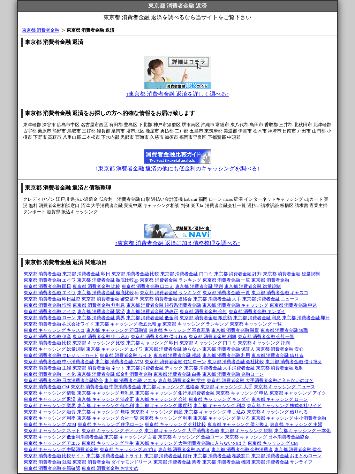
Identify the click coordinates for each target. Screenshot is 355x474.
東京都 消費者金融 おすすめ (110, 468)
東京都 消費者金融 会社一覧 (266, 336)
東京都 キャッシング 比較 (99, 342)
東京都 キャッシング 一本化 (302, 430)
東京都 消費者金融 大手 (217, 298)
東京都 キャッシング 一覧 (256, 324)
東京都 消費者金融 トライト (114, 455)
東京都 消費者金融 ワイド (126, 355)
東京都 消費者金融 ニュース (270, 298)
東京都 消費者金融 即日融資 (52, 298)
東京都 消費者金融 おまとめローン (286, 455)
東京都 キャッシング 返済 (50, 399)
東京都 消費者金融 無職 (284, 330)
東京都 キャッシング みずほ (128, 449)
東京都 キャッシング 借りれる (277, 411)
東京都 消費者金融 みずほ (184, 449)
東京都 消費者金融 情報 (47, 305)
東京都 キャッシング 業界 (50, 405)
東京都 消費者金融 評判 (238, 273)
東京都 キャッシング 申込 (242, 393)
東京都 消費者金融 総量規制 (291, 273)
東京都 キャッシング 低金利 (105, 405)
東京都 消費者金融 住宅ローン (175, 361)
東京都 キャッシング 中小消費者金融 (288, 418)
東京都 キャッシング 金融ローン (191, 436)
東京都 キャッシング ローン (279, 399)
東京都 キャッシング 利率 (50, 418)
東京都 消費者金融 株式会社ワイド (59, 324)
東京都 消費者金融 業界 (101, 317)
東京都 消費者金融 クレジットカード (61, 355)
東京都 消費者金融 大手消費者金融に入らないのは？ (260, 380)
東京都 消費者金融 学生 (182, 380)
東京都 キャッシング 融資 (50, 411)
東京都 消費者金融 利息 (257, 317)
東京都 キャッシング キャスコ (54, 330)
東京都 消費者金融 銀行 (168, 455)
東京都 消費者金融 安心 (280, 349)
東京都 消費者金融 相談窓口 (221, 455)
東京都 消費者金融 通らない (172, 349)
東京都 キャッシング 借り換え (238, 424)
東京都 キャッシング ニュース (284, 386)
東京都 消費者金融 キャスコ (279, 292)
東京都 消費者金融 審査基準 (110, 298)
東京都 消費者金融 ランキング (170, 280)
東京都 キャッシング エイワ (114, 349)
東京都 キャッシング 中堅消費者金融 (61, 449)
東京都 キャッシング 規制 (246, 430)
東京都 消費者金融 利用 (226, 355)
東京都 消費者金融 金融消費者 (242, 449)
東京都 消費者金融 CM (46, 386)
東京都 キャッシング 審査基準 (179, 330)
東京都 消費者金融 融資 (235, 330)
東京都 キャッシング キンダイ (219, 399)
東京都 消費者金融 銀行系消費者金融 (163, 305)
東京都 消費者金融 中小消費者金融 (59, 361)
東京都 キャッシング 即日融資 (117, 330)
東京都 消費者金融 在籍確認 (52, 468)
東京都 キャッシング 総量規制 (54, 349)
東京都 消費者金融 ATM (119, 361)
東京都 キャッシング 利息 (219, 405)
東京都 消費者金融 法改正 (152, 311)
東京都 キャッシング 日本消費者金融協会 (267, 436)
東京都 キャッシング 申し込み (215, 411)
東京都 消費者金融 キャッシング (235, 305)
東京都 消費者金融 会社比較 (235, 361)
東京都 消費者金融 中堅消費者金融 (106, 386)
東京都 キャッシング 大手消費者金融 (181, 430)
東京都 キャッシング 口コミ (208, 342)
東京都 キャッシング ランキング (195, 324)
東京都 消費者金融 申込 (293, 305)
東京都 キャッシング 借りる (221, 418)
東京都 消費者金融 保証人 (228, 349)
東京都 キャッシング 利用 (166, 418)
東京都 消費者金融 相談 (177, 355)
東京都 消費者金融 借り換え (293, 361)
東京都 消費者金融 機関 (226, 462)
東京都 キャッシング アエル (52, 443)
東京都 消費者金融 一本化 (50, 374)
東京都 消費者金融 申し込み (101, 336)
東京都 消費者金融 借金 (298, 449)
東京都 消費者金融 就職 (47, 462)
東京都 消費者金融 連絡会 (166, 298)
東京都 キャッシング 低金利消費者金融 (63, 436)
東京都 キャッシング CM (273, 443)
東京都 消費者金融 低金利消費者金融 (114, 374)
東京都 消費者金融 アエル (130, 380)
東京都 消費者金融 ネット (99, 367)
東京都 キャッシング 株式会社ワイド (284, 405)
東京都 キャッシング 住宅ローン (111, 424)
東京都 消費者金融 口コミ (186, 273)
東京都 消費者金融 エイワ (50, 280)
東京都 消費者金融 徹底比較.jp (107, 280)
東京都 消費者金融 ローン (50, 317)
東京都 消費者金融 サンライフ (282, 462)
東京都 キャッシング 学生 (108, 443)
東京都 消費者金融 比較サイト (54, 455)
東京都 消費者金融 (40, 30)
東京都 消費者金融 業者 (177, 462)
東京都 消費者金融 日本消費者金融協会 (63, 380)
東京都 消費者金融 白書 (177, 374)
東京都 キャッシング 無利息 (105, 393)
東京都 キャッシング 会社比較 (175, 424)
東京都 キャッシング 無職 (103, 411)
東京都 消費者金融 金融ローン (233, 374)
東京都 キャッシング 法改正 (105, 399)
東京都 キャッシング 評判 (264, 342)
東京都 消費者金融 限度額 (206, 317)
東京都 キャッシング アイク (298, 393)
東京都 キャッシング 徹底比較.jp (128, 324)
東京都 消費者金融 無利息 (99, 305)
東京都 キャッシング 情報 (50, 393)
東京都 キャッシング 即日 (152, 342)
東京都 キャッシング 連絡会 (170, 386)
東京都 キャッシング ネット (52, 430)
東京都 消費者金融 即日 (86, 273)
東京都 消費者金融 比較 (135, 273)
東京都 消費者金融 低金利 (152, 317)
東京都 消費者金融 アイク (50, 311)
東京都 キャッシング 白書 (130, 436)
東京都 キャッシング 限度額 (163, 405)
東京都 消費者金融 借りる (277, 355)
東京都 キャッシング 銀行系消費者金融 (175, 393)
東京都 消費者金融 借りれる (159, 336)
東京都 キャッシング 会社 (161, 399)
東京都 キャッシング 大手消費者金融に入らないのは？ (191, 443)
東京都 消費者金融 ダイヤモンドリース (112, 462)
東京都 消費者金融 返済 (101, 311)
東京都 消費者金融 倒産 (47, 336)
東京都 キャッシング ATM (50, 424)
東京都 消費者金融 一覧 (226, 280)
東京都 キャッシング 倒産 (157, 411)
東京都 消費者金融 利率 (212, 336)
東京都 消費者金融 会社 (203, 311)
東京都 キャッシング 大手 (227, 386)
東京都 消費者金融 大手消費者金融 (219, 367)
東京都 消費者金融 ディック (154, 367)
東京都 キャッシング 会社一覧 (107, 418)
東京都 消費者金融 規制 (280, 367)
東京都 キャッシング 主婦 (296, 424)
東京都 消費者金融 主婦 (47, 367)
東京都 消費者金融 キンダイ (257, 311)
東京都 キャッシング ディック (112, 430)
